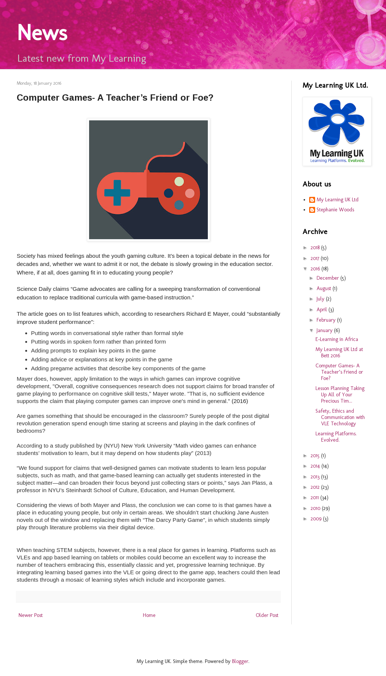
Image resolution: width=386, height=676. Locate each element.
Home (149, 615)
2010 (316, 508)
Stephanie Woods (335, 210)
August (325, 288)
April (322, 309)
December (328, 278)
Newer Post (31, 615)
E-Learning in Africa (336, 339)
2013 (316, 477)
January (325, 330)
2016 (316, 269)
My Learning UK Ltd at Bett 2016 (339, 352)
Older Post (267, 615)
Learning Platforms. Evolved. (336, 436)
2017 (316, 258)
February (327, 320)
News (42, 32)
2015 (316, 455)
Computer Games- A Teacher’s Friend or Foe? (339, 372)
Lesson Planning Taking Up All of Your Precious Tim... (339, 394)
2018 (316, 247)
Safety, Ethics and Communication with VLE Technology (340, 417)
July (321, 299)
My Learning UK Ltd (338, 200)
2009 (317, 519)
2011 (315, 497)
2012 (316, 487)
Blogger (240, 661)
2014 (316, 466)
